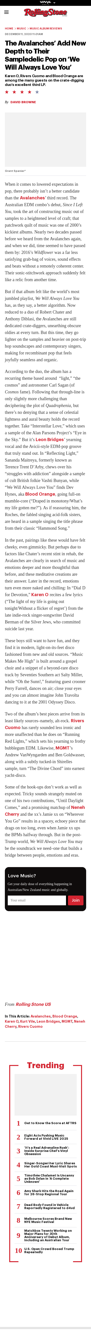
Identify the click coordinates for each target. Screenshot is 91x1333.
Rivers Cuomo (30, 1026)
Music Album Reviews (46, 28)
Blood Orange (40, 494)
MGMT (63, 748)
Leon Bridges (50, 439)
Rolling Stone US (33, 1004)
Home (9, 28)
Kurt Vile (27, 1021)
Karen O (40, 594)
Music (21, 28)
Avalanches (32, 198)
